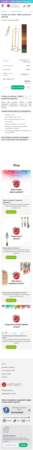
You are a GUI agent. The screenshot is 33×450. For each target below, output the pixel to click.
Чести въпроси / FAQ (8, 370)
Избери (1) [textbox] (25, 74)
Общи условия (6, 374)
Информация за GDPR (9, 393)
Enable (23, 445)
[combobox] (24, 74)
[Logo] (13, 6)
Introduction (4, 11)
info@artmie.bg (8, 390)
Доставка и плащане (8, 367)
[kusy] (6, 87)
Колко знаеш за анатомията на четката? (14, 292)
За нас (4, 364)
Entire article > (11, 212)
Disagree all (10, 445)
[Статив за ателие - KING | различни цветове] (16, 39)
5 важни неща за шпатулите (11, 248)
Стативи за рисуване (16, 11)
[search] (24, 6)
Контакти (4, 377)
